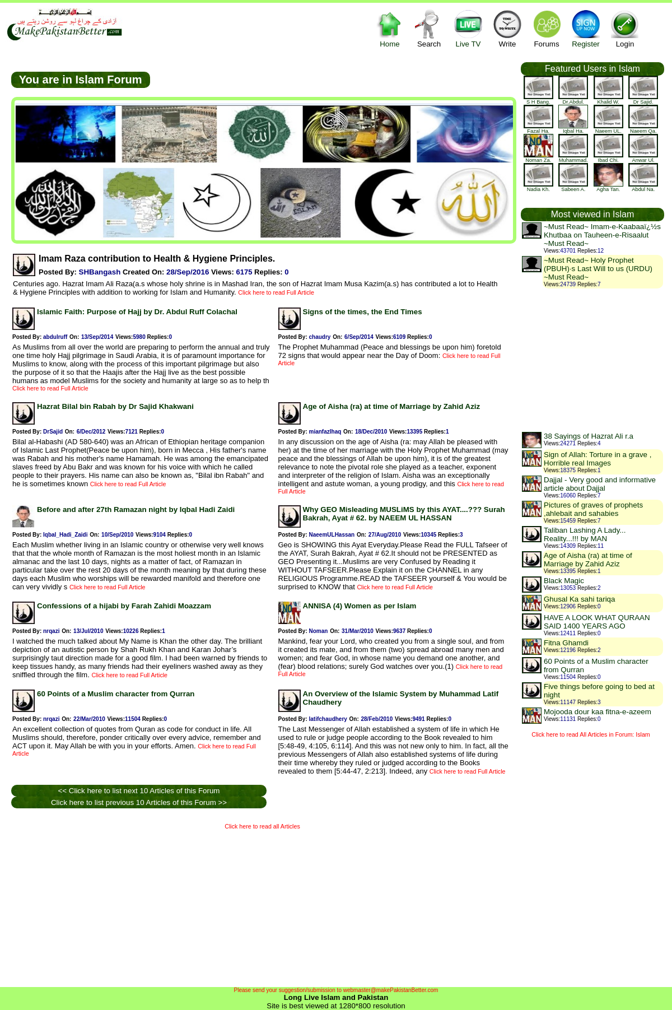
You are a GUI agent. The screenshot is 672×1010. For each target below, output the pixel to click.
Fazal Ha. (538, 129)
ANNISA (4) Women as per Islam (360, 606)
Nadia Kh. (538, 187)
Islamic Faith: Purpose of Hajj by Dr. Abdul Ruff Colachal (137, 312)
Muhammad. (573, 158)
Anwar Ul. (643, 158)
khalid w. (608, 100)
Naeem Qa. (643, 129)
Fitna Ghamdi (566, 643)
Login (625, 28)
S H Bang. (538, 100)
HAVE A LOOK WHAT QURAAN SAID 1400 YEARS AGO (597, 621)
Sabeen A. (573, 187)
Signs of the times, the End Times (362, 312)
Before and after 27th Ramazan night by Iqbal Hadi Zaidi (136, 509)
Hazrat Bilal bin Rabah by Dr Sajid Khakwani (115, 406)
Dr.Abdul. (573, 100)
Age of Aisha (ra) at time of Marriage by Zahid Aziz (391, 406)
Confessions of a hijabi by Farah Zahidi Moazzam (124, 606)
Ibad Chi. (608, 158)
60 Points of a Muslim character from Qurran (115, 694)
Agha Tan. (608, 187)
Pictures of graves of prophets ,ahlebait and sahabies (593, 509)
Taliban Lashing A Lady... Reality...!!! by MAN (585, 534)
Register (586, 28)
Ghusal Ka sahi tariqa (579, 599)
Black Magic (564, 580)
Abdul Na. (643, 187)
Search (429, 28)
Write (507, 28)
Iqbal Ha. (573, 129)
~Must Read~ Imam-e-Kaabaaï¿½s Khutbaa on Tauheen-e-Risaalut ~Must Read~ (602, 235)
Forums (547, 28)
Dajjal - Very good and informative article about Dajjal (600, 484)
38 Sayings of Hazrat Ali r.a (588, 436)
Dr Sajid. (643, 100)
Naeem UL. (608, 129)
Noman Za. (538, 158)
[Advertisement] (144, 906)
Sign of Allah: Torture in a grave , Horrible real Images (597, 458)
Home (390, 28)
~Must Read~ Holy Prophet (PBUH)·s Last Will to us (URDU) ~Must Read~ (598, 268)
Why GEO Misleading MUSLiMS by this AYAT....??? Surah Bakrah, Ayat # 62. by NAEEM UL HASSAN (404, 513)
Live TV (468, 28)
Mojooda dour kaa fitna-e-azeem (597, 712)
